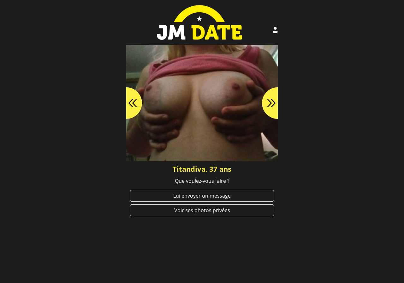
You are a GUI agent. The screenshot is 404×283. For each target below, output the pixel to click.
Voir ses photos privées (202, 210)
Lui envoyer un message (202, 195)
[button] (126, 103)
